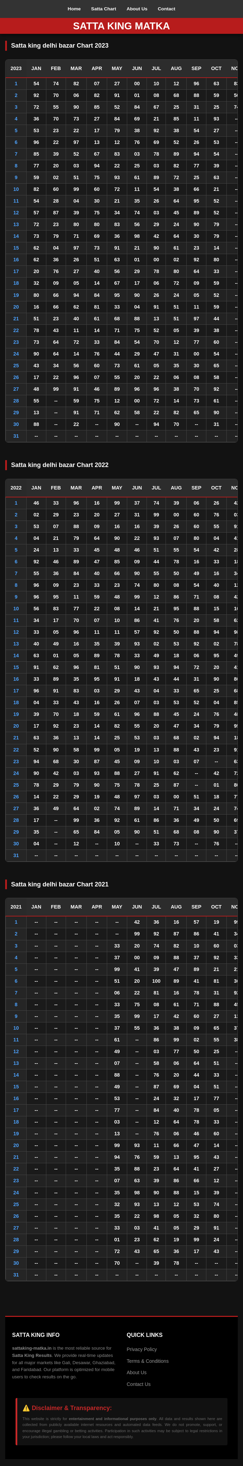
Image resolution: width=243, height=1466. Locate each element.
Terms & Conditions (148, 1361)
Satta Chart (103, 8)
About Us (137, 8)
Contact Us (139, 1384)
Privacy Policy (142, 1349)
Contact (167, 8)
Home (74, 8)
